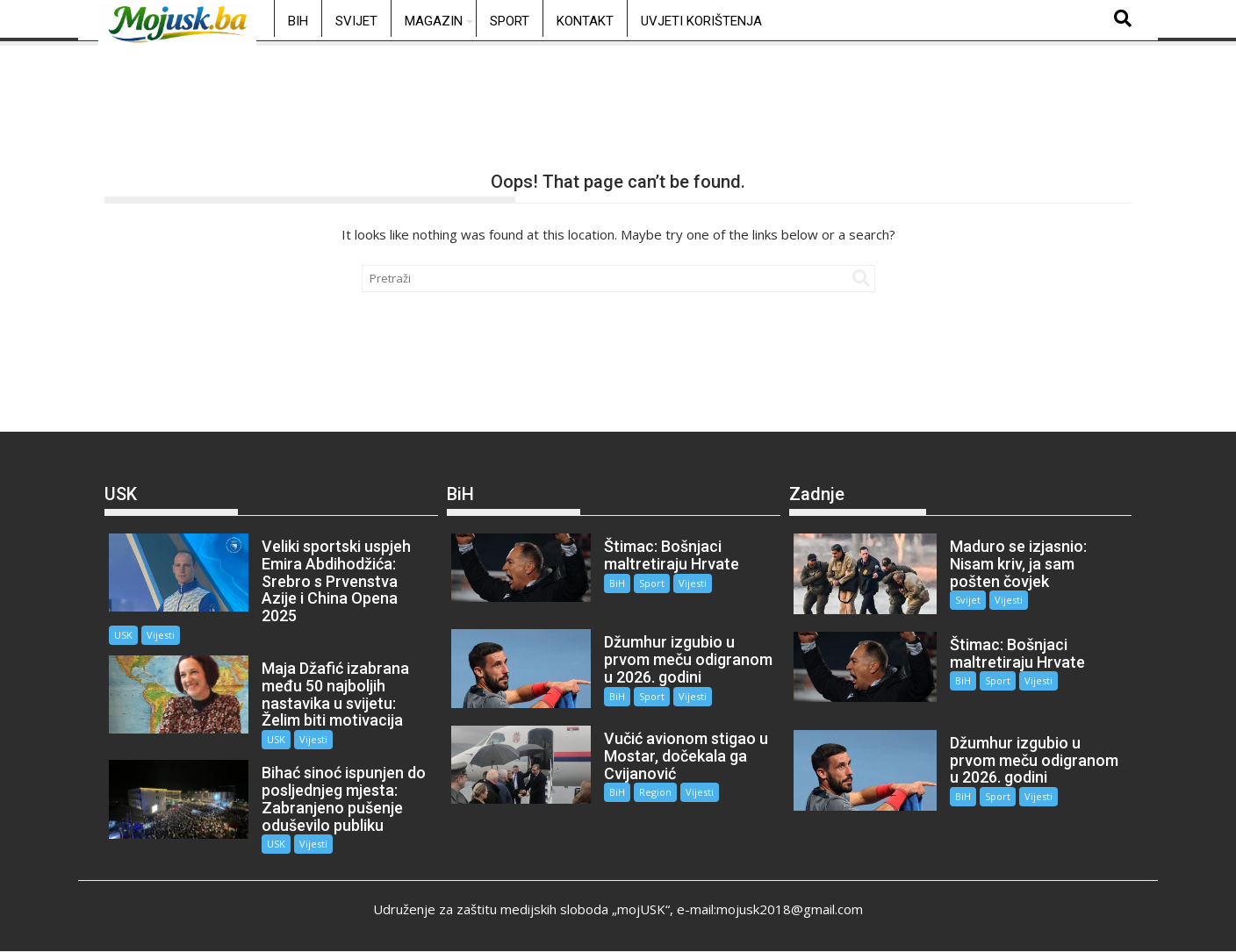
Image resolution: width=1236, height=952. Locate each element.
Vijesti (161, 634)
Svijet (356, 21)
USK (123, 634)
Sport (509, 21)
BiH (298, 21)
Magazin (434, 21)
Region (655, 791)
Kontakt (585, 21)
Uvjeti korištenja (701, 21)
